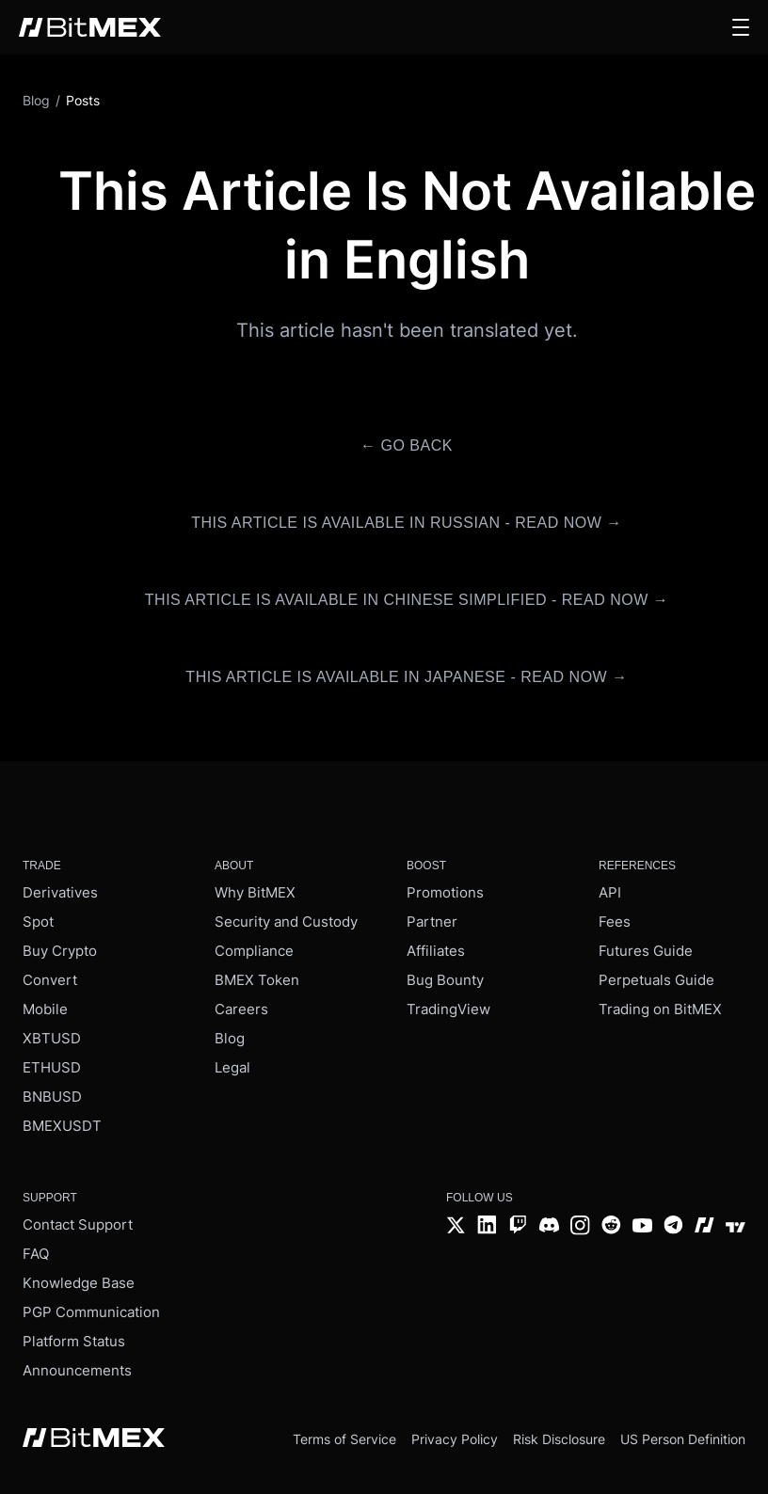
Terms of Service (344, 1439)
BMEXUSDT (62, 1126)
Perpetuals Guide (656, 980)
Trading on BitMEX (660, 1009)
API (610, 892)
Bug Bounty (445, 980)
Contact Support (78, 1224)
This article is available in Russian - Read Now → (406, 523)
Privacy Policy (454, 1439)
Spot (38, 921)
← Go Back (406, 445)
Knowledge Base (79, 1283)
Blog (230, 1038)
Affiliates (436, 951)
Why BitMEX (255, 892)
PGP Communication (91, 1312)
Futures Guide (646, 951)
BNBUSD (52, 1096)
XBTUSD (52, 1038)
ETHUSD (52, 1067)
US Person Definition (682, 1439)
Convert (50, 980)
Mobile (45, 1009)
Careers (241, 1009)
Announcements (77, 1370)
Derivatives (60, 892)
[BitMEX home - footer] (94, 1439)
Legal (232, 1067)
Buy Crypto (60, 951)
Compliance (254, 951)
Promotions (445, 892)
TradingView (448, 1009)
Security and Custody (286, 921)
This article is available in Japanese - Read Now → (406, 677)
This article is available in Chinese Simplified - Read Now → (406, 600)
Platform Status (74, 1341)
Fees (615, 921)
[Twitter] (456, 1227)
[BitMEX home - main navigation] (90, 27)
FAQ (36, 1254)
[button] (741, 27)
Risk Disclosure (559, 1439)
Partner (432, 921)
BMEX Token (257, 980)
